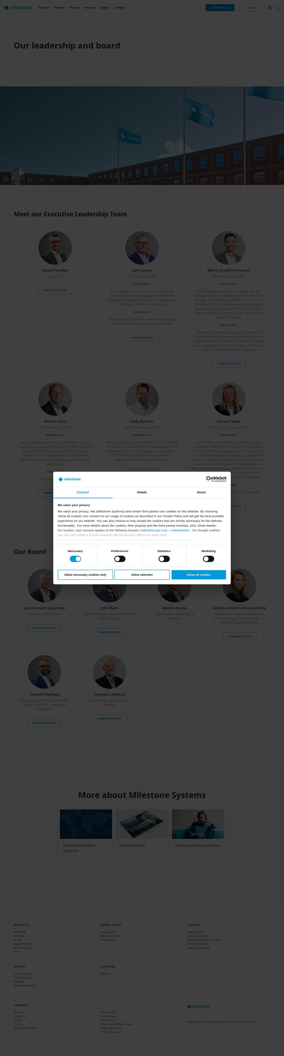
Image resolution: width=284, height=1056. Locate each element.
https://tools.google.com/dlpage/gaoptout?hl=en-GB (97, 539)
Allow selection (142, 574)
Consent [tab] (83, 492)
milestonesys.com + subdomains (165, 530)
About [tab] (201, 492)
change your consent (176, 539)
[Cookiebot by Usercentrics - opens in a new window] (209, 479)
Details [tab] (142, 492)
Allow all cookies (199, 574)
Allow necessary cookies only (85, 574)
